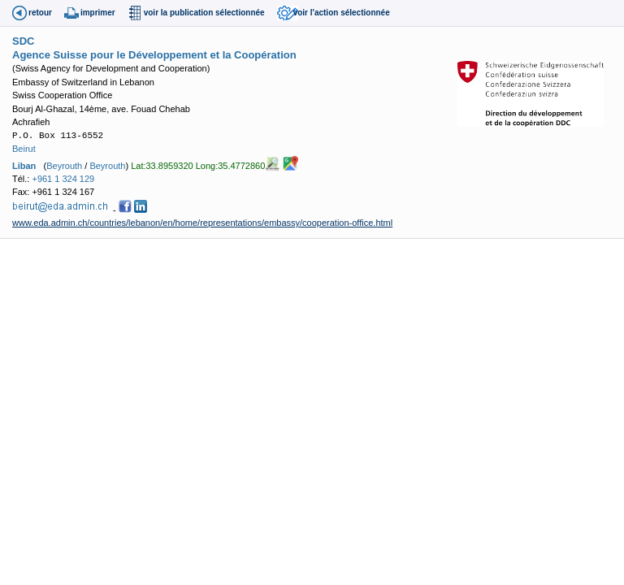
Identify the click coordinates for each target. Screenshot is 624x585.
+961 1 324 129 (63, 179)
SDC (23, 41)
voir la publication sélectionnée (204, 12)
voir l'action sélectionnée (341, 12)
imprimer (97, 12)
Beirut (24, 149)
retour (40, 12)
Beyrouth (64, 165)
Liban (24, 165)
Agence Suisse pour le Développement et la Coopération (154, 55)
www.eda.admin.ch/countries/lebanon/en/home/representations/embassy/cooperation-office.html (202, 223)
